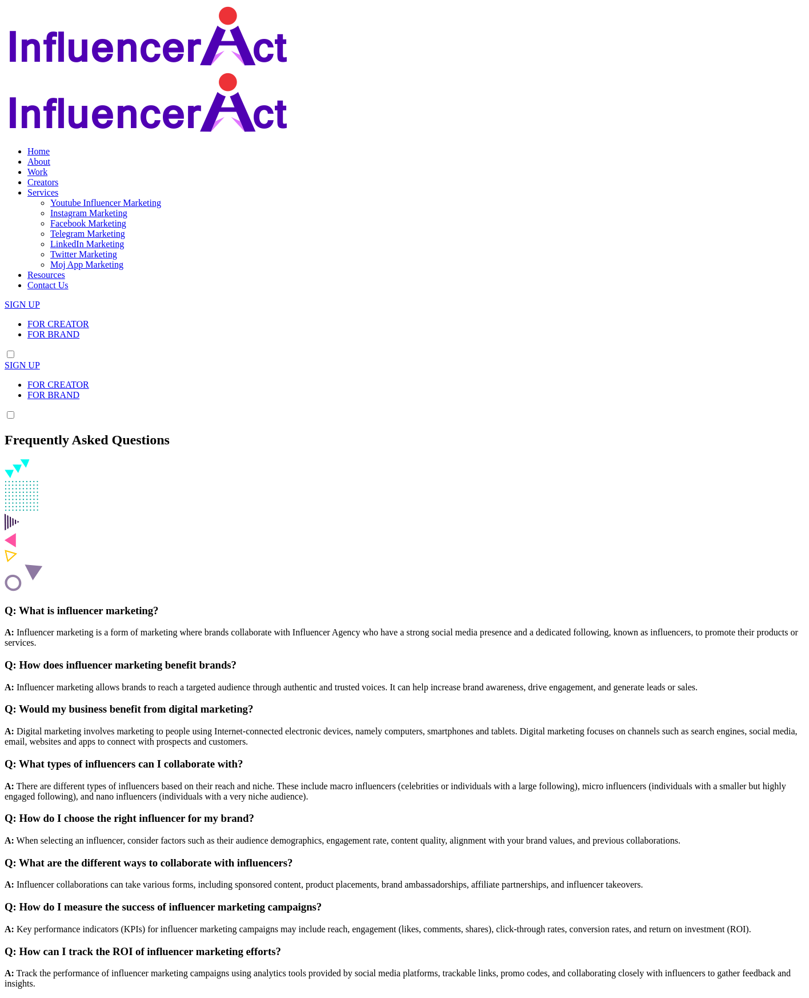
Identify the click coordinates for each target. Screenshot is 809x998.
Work (37, 172)
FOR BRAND (53, 334)
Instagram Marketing (88, 213)
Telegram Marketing (87, 233)
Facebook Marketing (88, 223)
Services (42, 192)
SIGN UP (22, 304)
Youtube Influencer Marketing (105, 203)
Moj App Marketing (86, 264)
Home (38, 151)
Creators (42, 182)
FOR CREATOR (58, 324)
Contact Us (48, 285)
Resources (46, 275)
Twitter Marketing (83, 254)
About (38, 161)
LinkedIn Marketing (87, 244)
